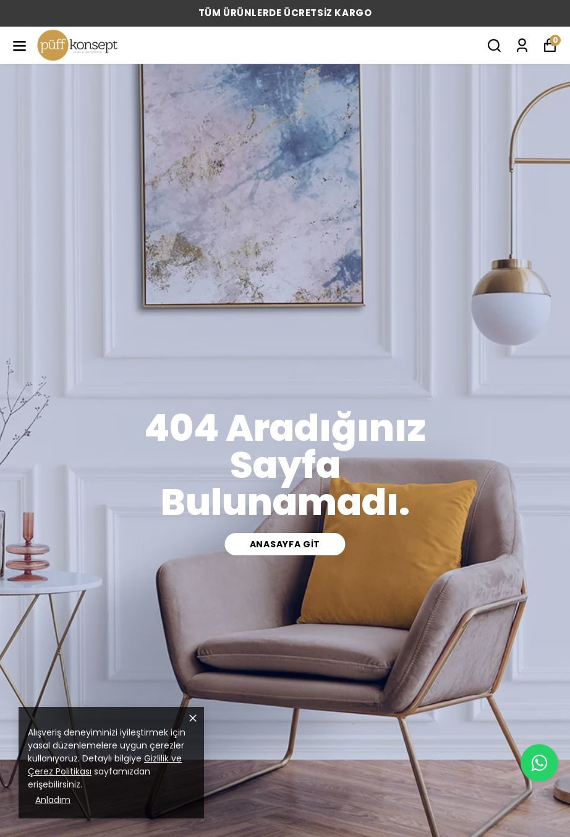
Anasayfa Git (285, 544)
